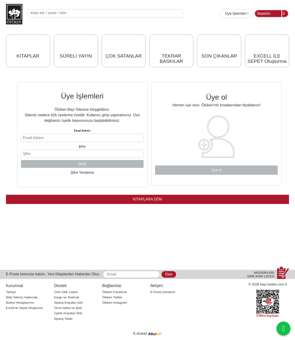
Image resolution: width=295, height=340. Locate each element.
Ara (180, 13)
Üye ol (216, 170)
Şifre (82, 146)
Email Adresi (82, 131)
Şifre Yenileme (82, 172)
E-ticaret (140, 333)
